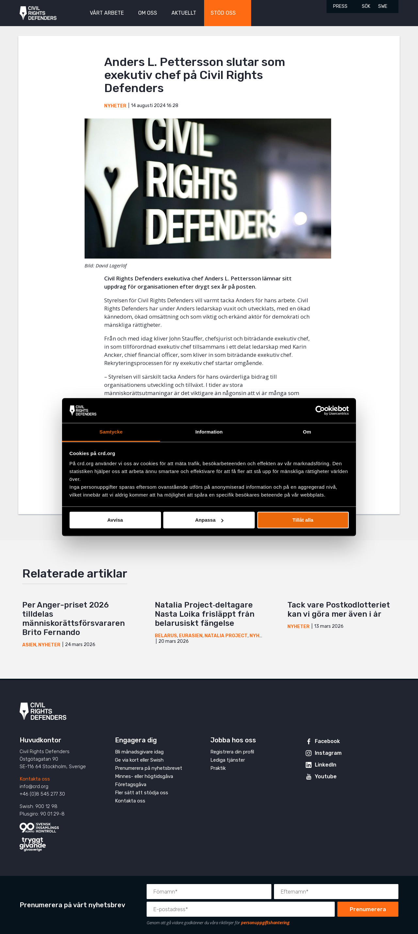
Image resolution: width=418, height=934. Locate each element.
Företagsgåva (130, 784)
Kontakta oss (35, 779)
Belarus (166, 636)
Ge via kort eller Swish (139, 760)
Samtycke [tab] (111, 432)
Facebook (327, 741)
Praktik (218, 768)
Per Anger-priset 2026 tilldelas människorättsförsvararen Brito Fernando (73, 618)
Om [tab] (307, 432)
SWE (382, 6)
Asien (29, 645)
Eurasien (190, 636)
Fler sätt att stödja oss (141, 793)
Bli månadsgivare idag (139, 752)
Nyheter (115, 106)
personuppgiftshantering (265, 923)
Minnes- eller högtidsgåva (144, 776)
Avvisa (115, 520)
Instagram (328, 753)
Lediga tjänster (227, 760)
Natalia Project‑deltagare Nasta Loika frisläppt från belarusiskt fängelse (204, 614)
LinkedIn (325, 765)
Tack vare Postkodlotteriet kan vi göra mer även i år (338, 609)
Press (340, 6)
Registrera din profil (232, 752)
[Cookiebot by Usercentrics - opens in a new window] (320, 410)
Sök (366, 6)
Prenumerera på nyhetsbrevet (148, 768)
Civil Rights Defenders (38, 13)
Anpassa (209, 520)
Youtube (326, 776)
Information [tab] (209, 432)
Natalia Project (226, 636)
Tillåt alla (303, 520)
